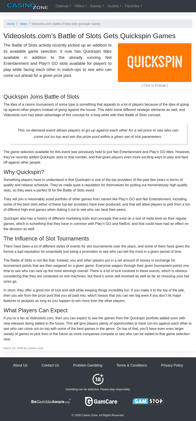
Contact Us (50, 365)
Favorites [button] (132, 6)
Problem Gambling (87, 365)
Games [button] (96, 6)
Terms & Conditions (131, 365)
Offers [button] (79, 6)
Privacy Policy (172, 365)
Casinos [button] (62, 6)
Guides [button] (113, 6)
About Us (20, 365)
